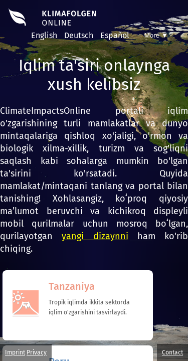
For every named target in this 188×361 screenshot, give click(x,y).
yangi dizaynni (95, 236)
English (44, 35)
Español (114, 35)
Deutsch (78, 35)
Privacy (37, 352)
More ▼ (156, 35)
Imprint (15, 352)
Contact (172, 352)
